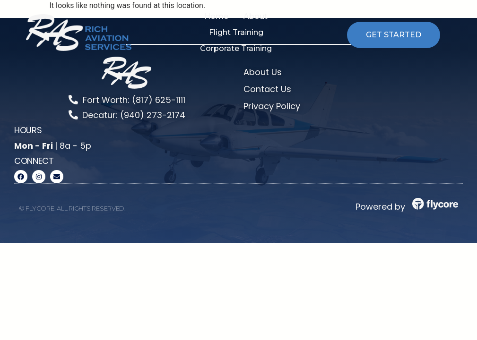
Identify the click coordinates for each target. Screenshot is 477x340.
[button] (255, 16)
